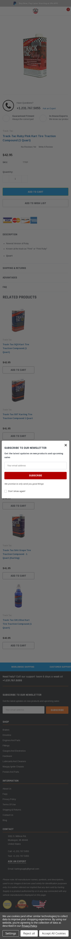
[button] (65, 445)
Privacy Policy (29, 925)
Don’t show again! (16, 491)
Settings (10, 933)
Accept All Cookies (54, 933)
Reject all (29, 933)
